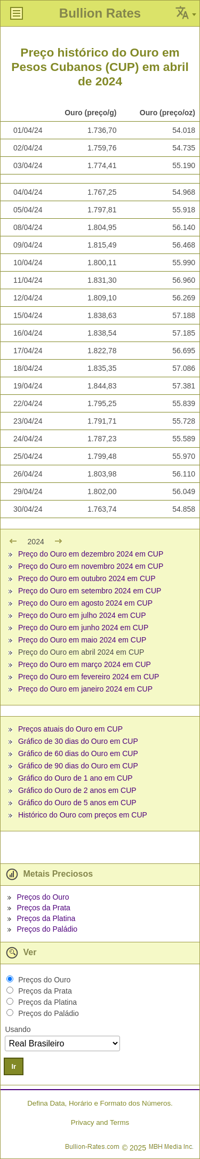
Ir (13, 1066)
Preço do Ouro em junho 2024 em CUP (83, 627)
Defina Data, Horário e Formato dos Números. (100, 1103)
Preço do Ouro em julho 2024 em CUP (82, 615)
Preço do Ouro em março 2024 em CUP (84, 664)
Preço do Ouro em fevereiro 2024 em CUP (88, 676)
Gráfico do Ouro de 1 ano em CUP (75, 778)
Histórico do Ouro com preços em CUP (82, 815)
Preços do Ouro (43, 897)
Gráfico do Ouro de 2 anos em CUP (77, 790)
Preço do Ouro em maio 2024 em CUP (82, 640)
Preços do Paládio (47, 929)
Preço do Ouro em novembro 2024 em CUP (90, 566)
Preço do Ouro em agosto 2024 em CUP (85, 603)
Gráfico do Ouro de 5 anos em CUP (77, 802)
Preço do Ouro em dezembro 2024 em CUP (90, 554)
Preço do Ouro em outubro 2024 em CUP (87, 578)
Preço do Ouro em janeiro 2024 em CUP (85, 689)
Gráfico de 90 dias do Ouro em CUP (78, 765)
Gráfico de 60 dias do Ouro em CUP (78, 753)
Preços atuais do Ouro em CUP (70, 729)
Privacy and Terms (100, 1122)
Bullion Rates (100, 13)
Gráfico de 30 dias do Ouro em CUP (78, 741)
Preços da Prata (43, 907)
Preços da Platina (46, 918)
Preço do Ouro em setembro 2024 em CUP (89, 590)
